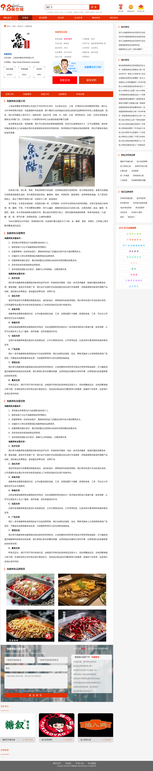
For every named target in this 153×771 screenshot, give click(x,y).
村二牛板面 (124, 175)
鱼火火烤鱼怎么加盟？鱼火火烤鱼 (132, 91)
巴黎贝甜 (123, 171)
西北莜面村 (140, 208)
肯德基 (134, 275)
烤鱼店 (20, 26)
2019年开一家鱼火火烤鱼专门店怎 (132, 74)
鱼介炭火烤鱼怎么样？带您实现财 (132, 120)
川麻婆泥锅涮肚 (134, 280)
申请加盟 (80, 94)
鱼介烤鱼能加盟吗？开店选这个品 (132, 128)
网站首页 (8, 18)
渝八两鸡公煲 (85, 740)
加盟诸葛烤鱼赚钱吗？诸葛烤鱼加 (132, 99)
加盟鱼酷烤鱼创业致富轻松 (129, 45)
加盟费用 (27, 94)
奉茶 (122, 217)
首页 (8, 26)
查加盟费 (43, 18)
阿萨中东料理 (89, 12)
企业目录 (78, 18)
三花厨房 (123, 180)
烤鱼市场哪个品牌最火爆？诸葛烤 (132, 103)
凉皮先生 (123, 212)
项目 (14, 26)
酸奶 (134, 269)
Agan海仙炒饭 (126, 208)
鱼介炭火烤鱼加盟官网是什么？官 (132, 141)
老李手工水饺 (58, 12)
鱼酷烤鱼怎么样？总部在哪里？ (131, 49)
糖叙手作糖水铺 (9, 740)
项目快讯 (114, 18)
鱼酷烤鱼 (28, 26)
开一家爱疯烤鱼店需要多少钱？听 (132, 70)
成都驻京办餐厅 (78, 12)
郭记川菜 (99, 12)
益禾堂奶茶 (141, 198)
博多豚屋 (134, 251)
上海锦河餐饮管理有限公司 (23, 58)
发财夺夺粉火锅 (141, 166)
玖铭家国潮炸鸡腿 (138, 180)
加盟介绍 (45, 94)
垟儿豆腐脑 (68, 12)
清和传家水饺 (134, 257)
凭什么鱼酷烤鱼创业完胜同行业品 (132, 32)
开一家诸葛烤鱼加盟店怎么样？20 (132, 116)
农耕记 (134, 263)
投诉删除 (92, 763)
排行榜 (61, 18)
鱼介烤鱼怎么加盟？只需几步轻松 (132, 137)
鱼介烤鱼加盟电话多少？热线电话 (132, 145)
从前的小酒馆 (136, 212)
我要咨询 (65, 80)
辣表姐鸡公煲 (138, 175)
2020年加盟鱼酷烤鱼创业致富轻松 (132, 37)
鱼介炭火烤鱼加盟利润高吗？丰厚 (132, 124)
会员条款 (49, 691)
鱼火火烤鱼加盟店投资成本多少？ (132, 86)
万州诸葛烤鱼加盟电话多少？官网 (132, 95)
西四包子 (131, 217)
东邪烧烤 (134, 171)
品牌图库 (63, 94)
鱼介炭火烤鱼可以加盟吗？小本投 (132, 132)
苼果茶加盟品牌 (126, 198)
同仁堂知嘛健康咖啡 (134, 245)
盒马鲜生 (134, 286)
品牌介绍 (9, 94)
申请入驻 (80, 763)
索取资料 (91, 80)
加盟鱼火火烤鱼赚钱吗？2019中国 (132, 82)
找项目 (25, 18)
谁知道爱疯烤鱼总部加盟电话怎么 (132, 65)
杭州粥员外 (124, 203)
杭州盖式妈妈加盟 (140, 203)
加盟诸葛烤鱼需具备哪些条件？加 (132, 107)
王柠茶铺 (50, 12)
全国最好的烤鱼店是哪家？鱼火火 (132, 78)
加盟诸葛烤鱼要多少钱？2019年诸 (132, 111)
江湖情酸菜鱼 (134, 240)
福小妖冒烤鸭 (46, 740)
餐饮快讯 (96, 18)
